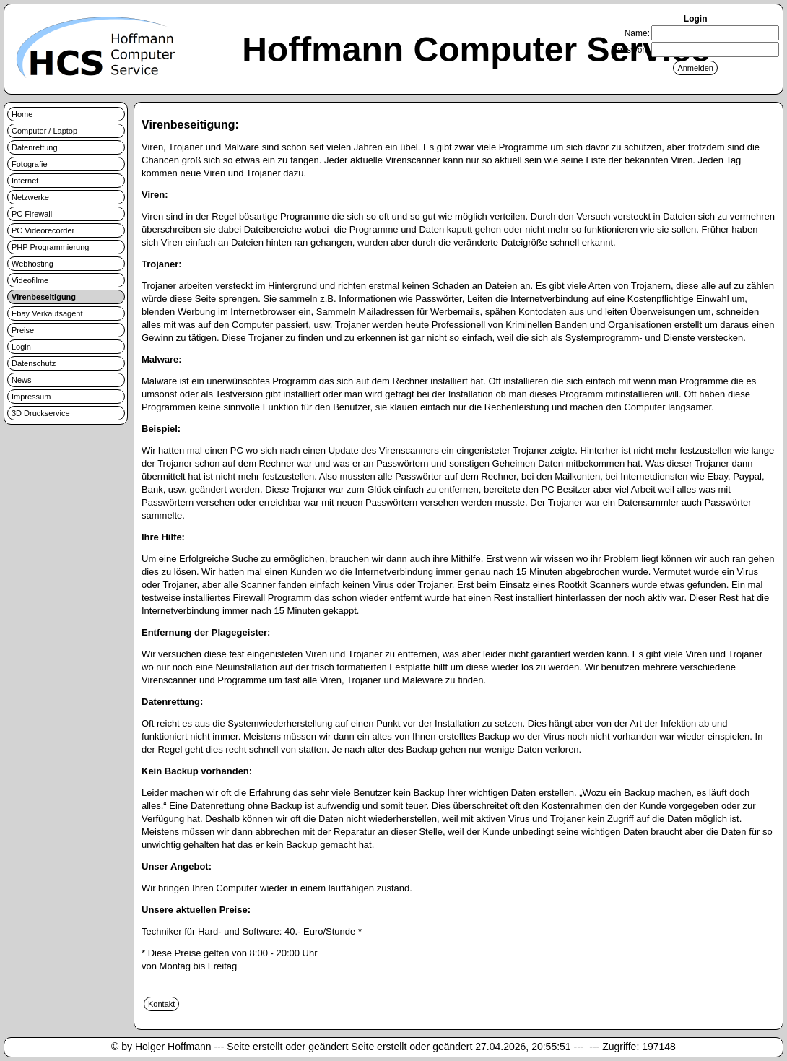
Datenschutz (34, 363)
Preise (23, 330)
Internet (25, 180)
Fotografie (30, 164)
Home (22, 114)
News (22, 380)
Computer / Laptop (44, 130)
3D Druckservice (41, 413)
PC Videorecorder (43, 230)
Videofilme (30, 280)
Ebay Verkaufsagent (47, 313)
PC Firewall (32, 213)
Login (21, 346)
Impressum (31, 396)
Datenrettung (35, 147)
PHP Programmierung (50, 247)
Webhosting (32, 263)
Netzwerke (30, 197)
